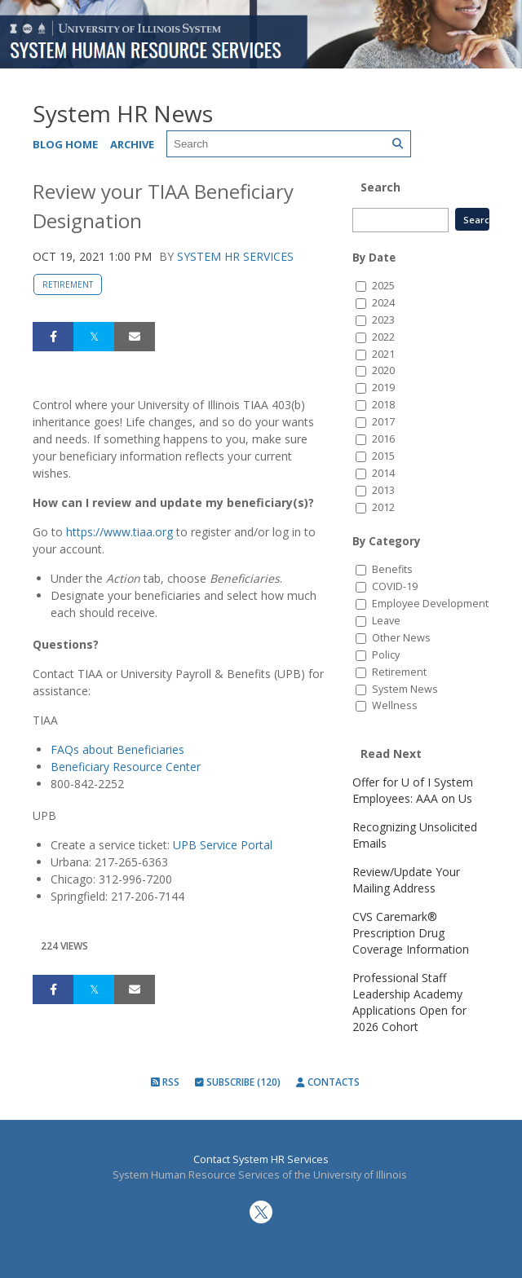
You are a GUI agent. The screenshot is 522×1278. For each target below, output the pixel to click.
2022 (383, 337)
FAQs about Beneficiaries (117, 749)
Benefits (392, 569)
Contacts (328, 1082)
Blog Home (65, 144)
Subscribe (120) (238, 1082)
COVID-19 (395, 586)
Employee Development (430, 603)
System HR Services (235, 256)
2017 (383, 422)
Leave (386, 621)
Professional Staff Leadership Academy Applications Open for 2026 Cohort (409, 1002)
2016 (383, 439)
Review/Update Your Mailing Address (406, 880)
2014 (383, 473)
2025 (383, 286)
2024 (383, 303)
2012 (383, 507)
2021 (383, 354)
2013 (383, 490)
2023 (383, 320)
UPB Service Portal (222, 845)
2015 (383, 456)
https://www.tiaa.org (119, 532)
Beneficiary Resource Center (126, 766)
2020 (383, 370)
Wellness (395, 705)
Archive (132, 144)
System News (405, 689)
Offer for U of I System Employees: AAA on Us (412, 790)
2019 (383, 387)
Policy (386, 655)
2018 (383, 405)
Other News (401, 638)
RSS (165, 1082)
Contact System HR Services (261, 1159)
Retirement (67, 284)
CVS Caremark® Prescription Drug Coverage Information (410, 933)
